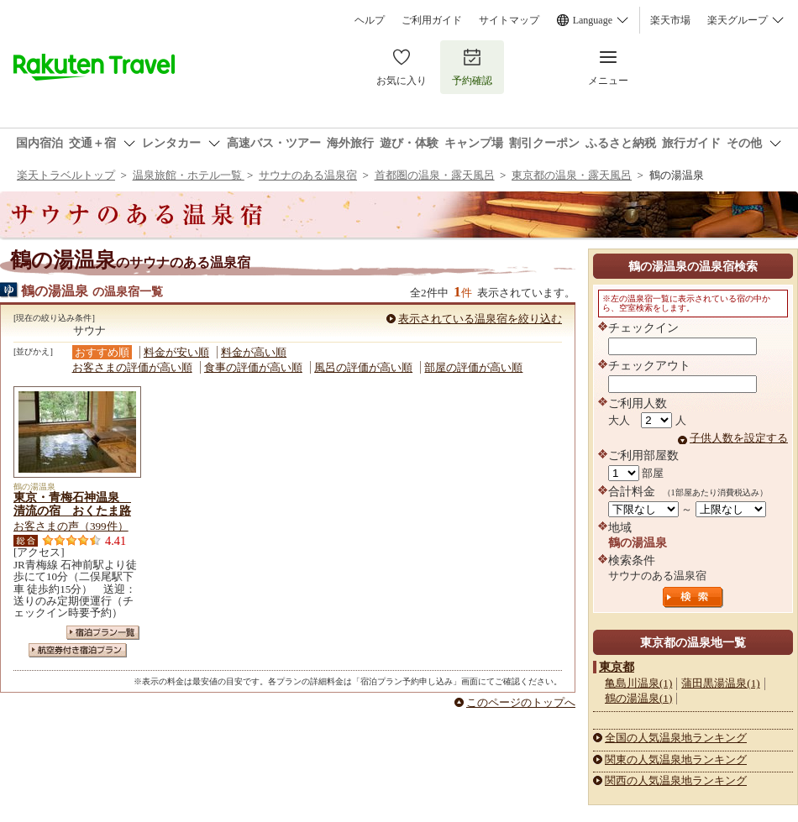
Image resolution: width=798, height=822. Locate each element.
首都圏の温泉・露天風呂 (435, 175)
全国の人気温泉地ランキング (676, 737)
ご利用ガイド (432, 20)
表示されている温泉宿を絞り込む (480, 318)
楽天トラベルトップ (66, 175)
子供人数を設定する (739, 438)
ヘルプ (369, 20)
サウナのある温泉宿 (308, 175)
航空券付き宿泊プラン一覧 (78, 650)
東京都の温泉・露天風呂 (572, 175)
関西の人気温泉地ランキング (676, 780)
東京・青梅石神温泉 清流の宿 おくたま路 (72, 503)
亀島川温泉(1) (638, 683)
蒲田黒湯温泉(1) (720, 683)
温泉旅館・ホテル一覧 (188, 175)
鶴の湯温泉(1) (638, 698)
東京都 (616, 666)
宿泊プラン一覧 (102, 633)
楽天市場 (670, 20)
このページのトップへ (520, 702)
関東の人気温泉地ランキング (676, 759)
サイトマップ (509, 20)
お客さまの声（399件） (71, 526)
